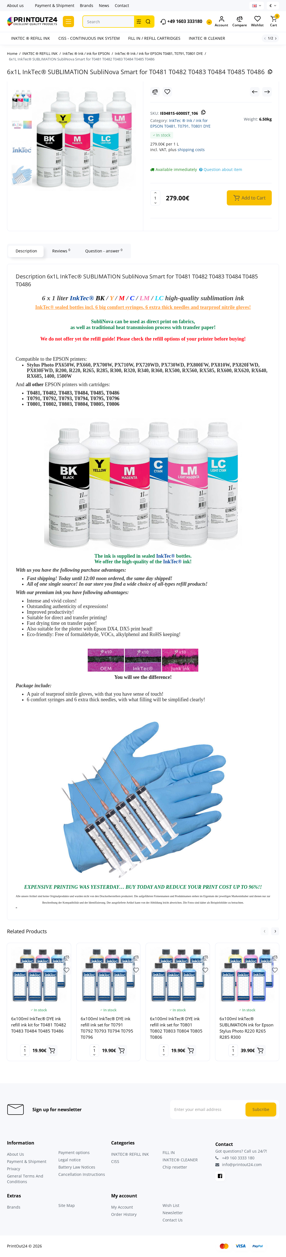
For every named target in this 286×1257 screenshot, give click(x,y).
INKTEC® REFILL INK (130, 1154)
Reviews (61, 251)
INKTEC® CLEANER (180, 1159)
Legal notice (69, 1159)
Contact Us (173, 1220)
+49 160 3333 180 (234, 1157)
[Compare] (155, 92)
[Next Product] (267, 92)
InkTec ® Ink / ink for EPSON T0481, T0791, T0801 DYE (180, 123)
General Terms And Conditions (25, 1178)
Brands (86, 5)
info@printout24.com (238, 1164)
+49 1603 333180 (181, 21)
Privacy (13, 1168)
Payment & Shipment (54, 5)
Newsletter (173, 1212)
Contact (122, 5)
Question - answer (103, 251)
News (104, 5)
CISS (115, 1161)
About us (15, 5)
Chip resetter (175, 1167)
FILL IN (169, 1152)
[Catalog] (68, 21)
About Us (15, 1154)
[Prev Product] (254, 92)
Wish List (171, 1205)
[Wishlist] (167, 92)
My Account (122, 1207)
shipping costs (191, 149)
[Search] (148, 21)
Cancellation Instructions (81, 1174)
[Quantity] (155, 198)
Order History (124, 1214)
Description (26, 251)
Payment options (74, 1152)
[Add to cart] (52, 1050)
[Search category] (138, 21)
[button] (264, 931)
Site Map (66, 1205)
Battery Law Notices (76, 1167)
